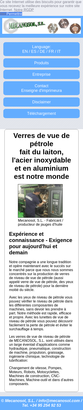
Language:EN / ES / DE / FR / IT (41, 49)
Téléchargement (41, 113)
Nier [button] (3, 14)
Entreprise (41, 74)
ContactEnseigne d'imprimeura (41, 88)
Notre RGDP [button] (24, 10)
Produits (41, 63)
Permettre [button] (14, 14)
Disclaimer (41, 102)
